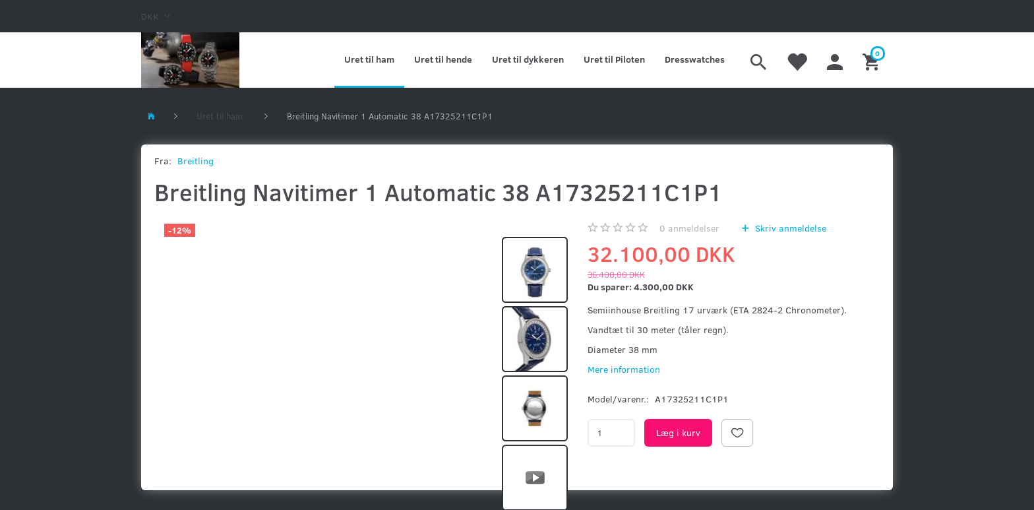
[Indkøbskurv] (873, 60)
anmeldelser (689, 228)
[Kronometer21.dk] (190, 60)
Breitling (195, 160)
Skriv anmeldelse (789, 228)
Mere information (624, 369)
